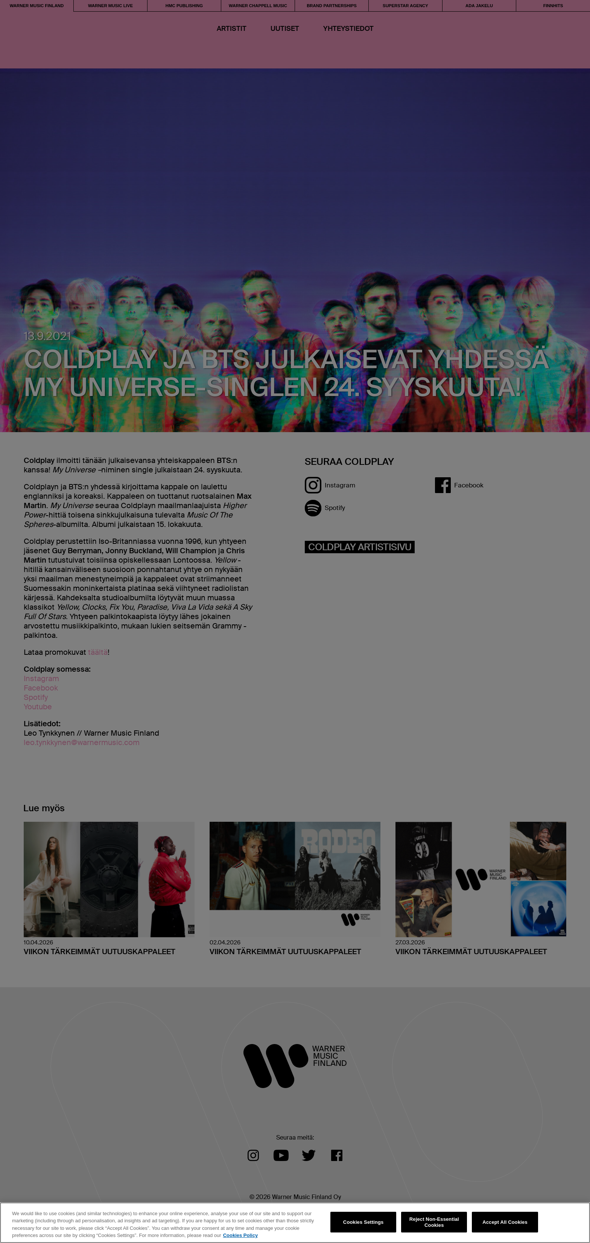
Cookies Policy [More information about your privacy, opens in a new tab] (240, 1235)
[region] (295, 1222)
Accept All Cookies (505, 1222)
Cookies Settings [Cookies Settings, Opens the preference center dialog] (363, 1222)
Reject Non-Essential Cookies (434, 1222)
